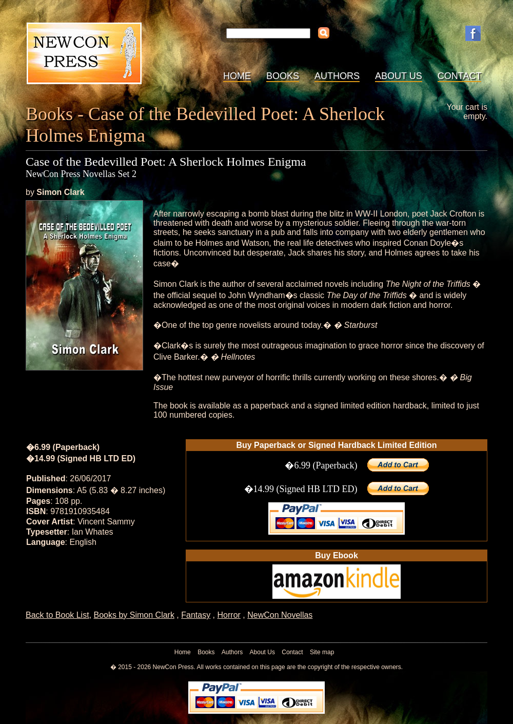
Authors (337, 76)
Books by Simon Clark (134, 615)
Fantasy (195, 615)
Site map (322, 652)
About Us (398, 76)
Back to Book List (57, 615)
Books (282, 76)
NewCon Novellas (279, 615)
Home (237, 76)
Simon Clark (60, 192)
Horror (229, 615)
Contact (460, 76)
